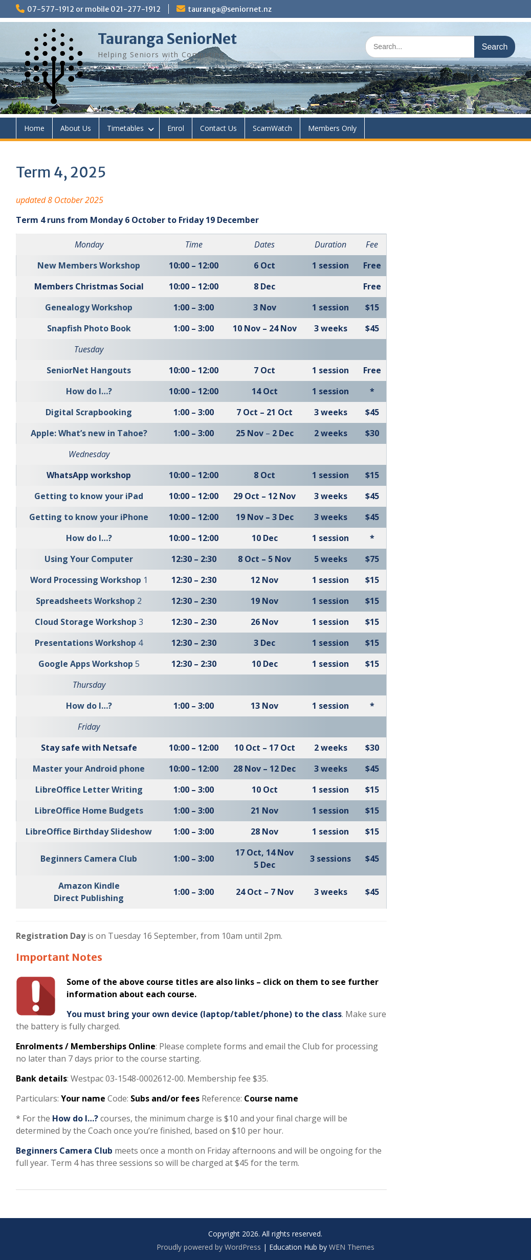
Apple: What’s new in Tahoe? (89, 433)
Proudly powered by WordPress (209, 1247)
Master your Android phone (89, 768)
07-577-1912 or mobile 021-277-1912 (94, 9)
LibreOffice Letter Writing (89, 789)
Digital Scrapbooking (89, 412)
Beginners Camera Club (88, 858)
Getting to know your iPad (88, 496)
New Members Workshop (88, 265)
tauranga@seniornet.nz (230, 9)
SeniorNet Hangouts (89, 370)
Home (34, 128)
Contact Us (218, 128)
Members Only (332, 128)
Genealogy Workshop (88, 307)
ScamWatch (272, 128)
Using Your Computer (89, 559)
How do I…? (89, 391)
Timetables (125, 128)
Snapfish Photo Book (89, 328)
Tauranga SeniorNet (167, 39)
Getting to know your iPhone (88, 517)
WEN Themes (351, 1247)
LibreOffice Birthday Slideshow (89, 831)
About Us (75, 128)
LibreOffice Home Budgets (89, 810)
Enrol (175, 128)
